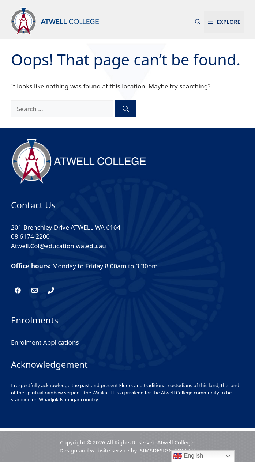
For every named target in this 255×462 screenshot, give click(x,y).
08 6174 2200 (30, 236)
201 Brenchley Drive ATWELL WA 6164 (65, 227)
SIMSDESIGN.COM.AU (167, 450)
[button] (197, 22)
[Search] (125, 109)
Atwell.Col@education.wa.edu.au (58, 246)
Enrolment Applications (45, 342)
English (188, 456)
